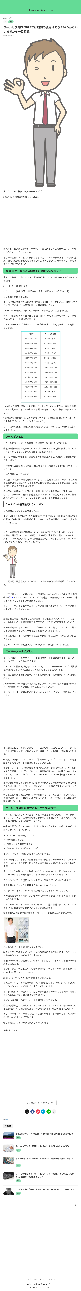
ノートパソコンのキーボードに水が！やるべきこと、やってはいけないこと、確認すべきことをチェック (56, 1214)
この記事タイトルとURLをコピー (41, 1102)
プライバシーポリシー (38, 1279)
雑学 (6, 1119)
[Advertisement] (21, 1048)
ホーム (27, 1279)
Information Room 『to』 (40, 10)
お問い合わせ (52, 1279)
